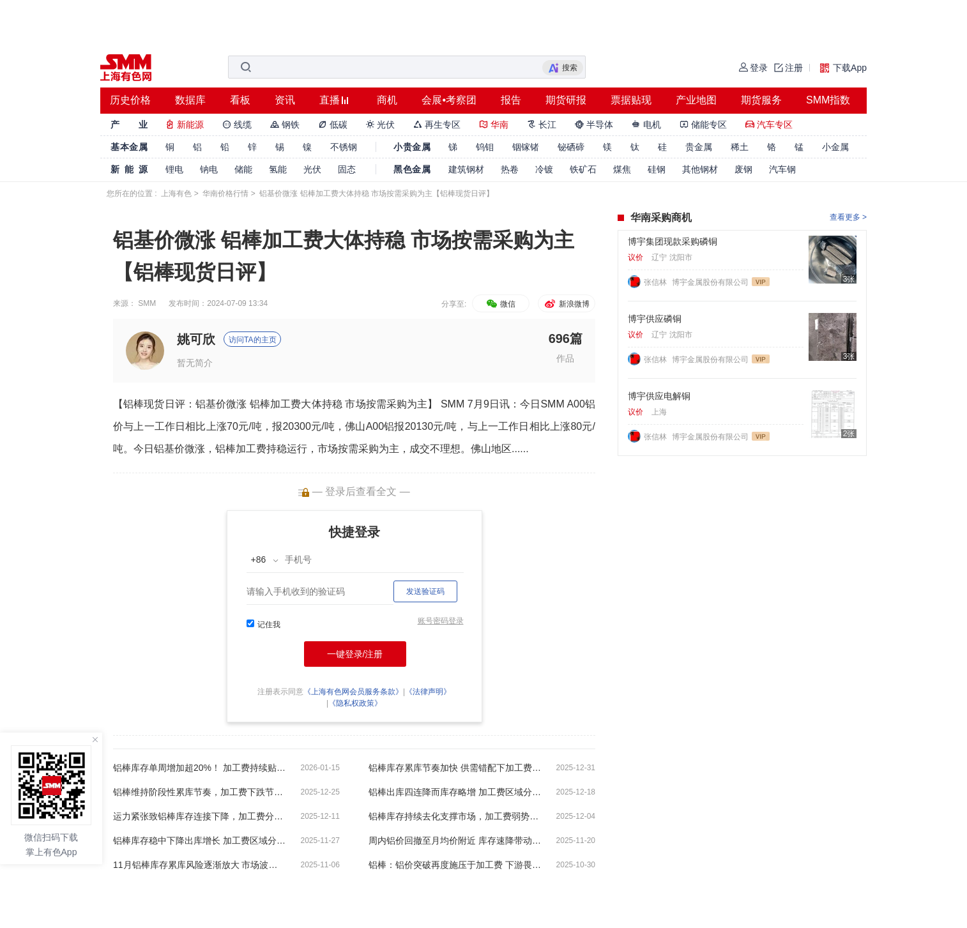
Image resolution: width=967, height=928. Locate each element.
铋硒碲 (571, 147)
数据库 (190, 100)
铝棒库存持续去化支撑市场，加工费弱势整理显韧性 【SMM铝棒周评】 (455, 816)
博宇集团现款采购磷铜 (672, 241)
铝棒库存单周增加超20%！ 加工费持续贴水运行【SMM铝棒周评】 (199, 768)
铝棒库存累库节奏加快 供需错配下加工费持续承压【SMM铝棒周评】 (455, 768)
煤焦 (622, 169)
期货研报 (565, 100)
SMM (147, 303)
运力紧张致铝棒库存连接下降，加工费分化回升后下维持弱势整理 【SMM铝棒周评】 (199, 816)
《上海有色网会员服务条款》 (353, 691)
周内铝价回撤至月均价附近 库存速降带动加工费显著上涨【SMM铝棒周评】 (455, 840)
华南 (493, 124)
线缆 (237, 124)
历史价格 (130, 100)
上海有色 (176, 193)
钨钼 (485, 147)
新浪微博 (566, 304)
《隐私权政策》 (355, 703)
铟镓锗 (525, 147)
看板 (240, 100)
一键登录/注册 (355, 654)
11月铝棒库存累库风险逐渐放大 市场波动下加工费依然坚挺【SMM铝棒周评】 (199, 865)
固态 (347, 169)
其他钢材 (700, 169)
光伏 (380, 124)
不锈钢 (343, 147)
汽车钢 (782, 169)
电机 (646, 124)
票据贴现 (631, 100)
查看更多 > (848, 217)
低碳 (332, 124)
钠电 (209, 169)
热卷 (510, 169)
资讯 (285, 100)
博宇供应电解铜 (659, 396)
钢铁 (285, 124)
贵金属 (698, 147)
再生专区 (437, 124)
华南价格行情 (225, 193)
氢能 (278, 169)
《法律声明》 (428, 691)
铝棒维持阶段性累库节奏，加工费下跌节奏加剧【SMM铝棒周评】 (199, 792)
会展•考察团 (449, 100)
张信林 (656, 282)
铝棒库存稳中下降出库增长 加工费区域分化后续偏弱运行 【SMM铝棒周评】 (199, 840)
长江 (541, 124)
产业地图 (696, 100)
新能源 (184, 124)
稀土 (740, 147)
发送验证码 (425, 591)
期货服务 (761, 100)
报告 (511, 100)
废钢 (743, 169)
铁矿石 (583, 169)
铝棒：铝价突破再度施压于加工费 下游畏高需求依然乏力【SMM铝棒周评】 (455, 865)
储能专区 (703, 124)
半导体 (594, 124)
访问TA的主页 (252, 339)
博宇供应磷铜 (654, 319)
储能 (243, 169)
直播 (329, 100)
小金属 (835, 147)
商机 (387, 100)
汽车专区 (769, 124)
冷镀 (544, 169)
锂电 (174, 169)
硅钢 (657, 169)
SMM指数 (828, 100)
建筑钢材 (466, 169)
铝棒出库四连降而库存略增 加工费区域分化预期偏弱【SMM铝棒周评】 (455, 792)
